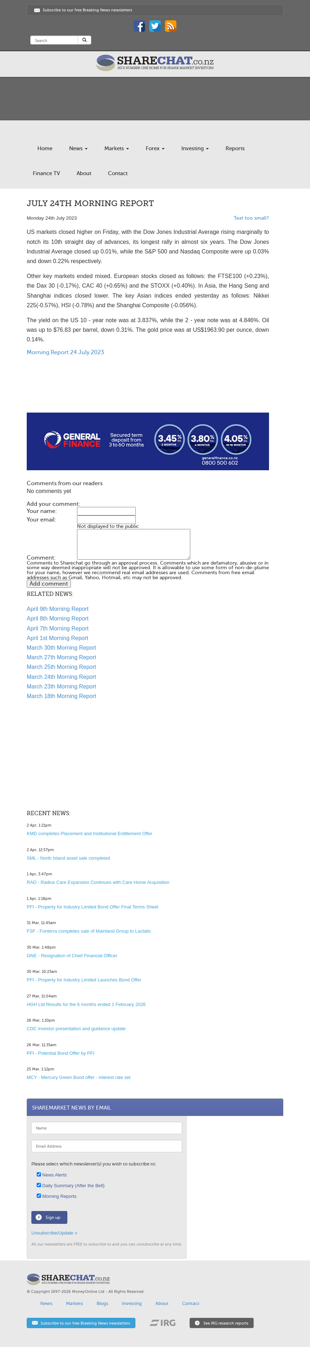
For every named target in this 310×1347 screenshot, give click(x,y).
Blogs (102, 1303)
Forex (155, 148)
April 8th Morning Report (57, 618)
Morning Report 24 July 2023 (65, 352)
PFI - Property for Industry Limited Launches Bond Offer (84, 979)
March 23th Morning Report (61, 686)
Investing (195, 148)
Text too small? (251, 218)
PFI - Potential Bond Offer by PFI (60, 1053)
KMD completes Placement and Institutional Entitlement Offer (89, 833)
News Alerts (52, 1175)
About (84, 173)
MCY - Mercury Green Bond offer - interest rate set (78, 1077)
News (78, 148)
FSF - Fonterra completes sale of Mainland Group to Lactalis (89, 931)
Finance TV (46, 173)
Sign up (53, 1217)
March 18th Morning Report (61, 696)
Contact (118, 173)
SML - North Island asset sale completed (68, 858)
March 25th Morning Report (61, 667)
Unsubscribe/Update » (54, 1233)
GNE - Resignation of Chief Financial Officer (72, 955)
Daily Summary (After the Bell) (70, 1185)
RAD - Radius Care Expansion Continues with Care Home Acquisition (98, 882)
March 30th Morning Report (61, 648)
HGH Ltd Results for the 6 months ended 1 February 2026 (86, 1004)
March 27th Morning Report (61, 657)
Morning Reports (57, 1196)
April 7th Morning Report (57, 628)
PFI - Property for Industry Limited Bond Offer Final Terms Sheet (92, 907)
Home (44, 148)
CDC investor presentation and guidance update (76, 1028)
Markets (116, 148)
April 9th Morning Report (57, 609)
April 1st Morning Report (57, 638)
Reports (235, 148)
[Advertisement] (148, 390)
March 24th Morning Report (61, 677)
